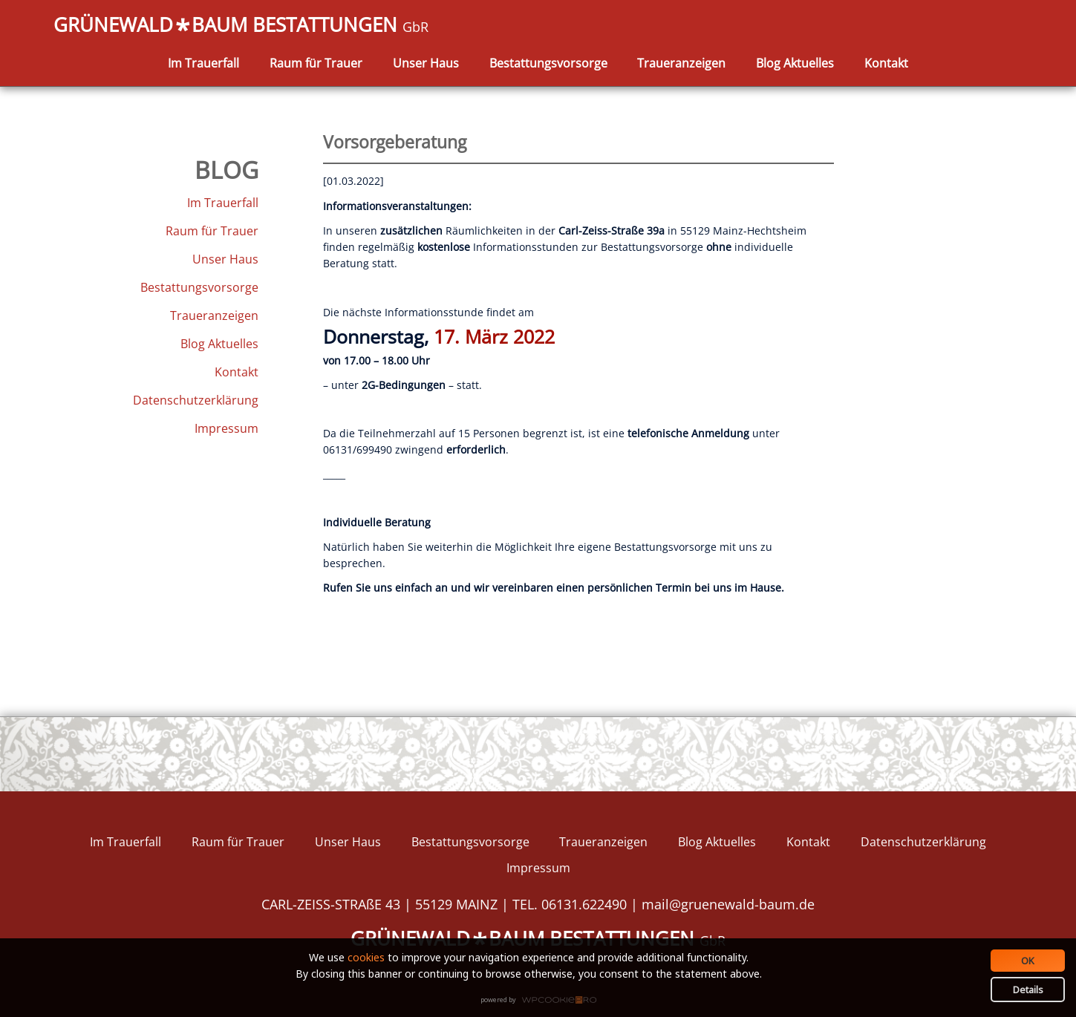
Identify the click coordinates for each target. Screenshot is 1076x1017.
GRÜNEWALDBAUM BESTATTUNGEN (240, 26)
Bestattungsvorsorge (548, 63)
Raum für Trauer (316, 63)
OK (1027, 960)
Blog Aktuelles (795, 63)
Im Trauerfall (203, 63)
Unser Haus (426, 63)
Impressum (226, 428)
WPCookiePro (542, 1000)
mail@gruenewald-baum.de (728, 904)
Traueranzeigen (681, 63)
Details (1028, 989)
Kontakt (886, 63)
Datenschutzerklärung (195, 400)
